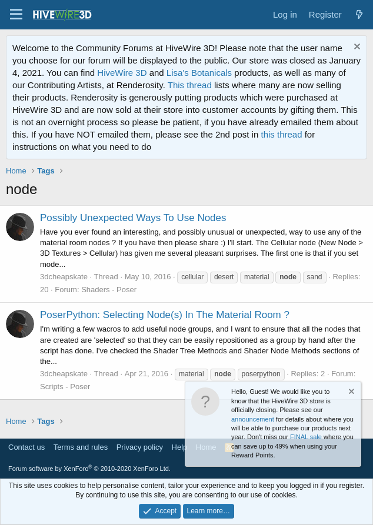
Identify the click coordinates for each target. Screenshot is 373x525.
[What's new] (359, 14)
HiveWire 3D (121, 73)
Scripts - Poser (65, 386)
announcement (252, 419)
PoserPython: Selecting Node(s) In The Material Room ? (164, 314)
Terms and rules (81, 447)
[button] (16, 14)
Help (180, 447)
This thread (190, 85)
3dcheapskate (64, 276)
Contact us (26, 447)
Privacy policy (139, 447)
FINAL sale (306, 436)
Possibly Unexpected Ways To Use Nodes (133, 217)
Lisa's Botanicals (199, 73)
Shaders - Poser (108, 289)
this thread (281, 134)
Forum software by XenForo (89, 468)
